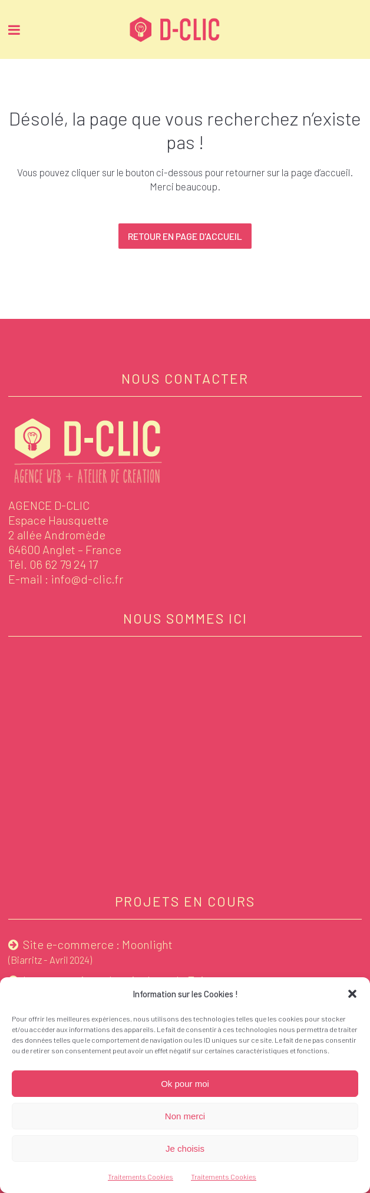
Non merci (185, 1116)
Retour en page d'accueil (185, 236)
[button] (352, 994)
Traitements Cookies (140, 1176)
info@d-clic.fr (87, 579)
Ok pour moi (185, 1084)
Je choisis (185, 1148)
